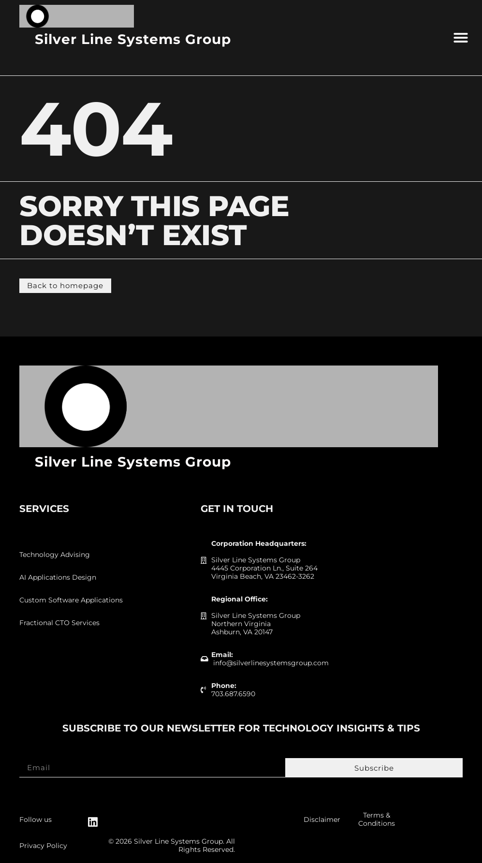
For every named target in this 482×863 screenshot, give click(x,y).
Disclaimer (322, 819)
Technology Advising (54, 554)
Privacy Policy (43, 845)
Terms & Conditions (376, 819)
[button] (460, 37)
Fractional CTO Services (59, 622)
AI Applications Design (57, 577)
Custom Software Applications (71, 600)
